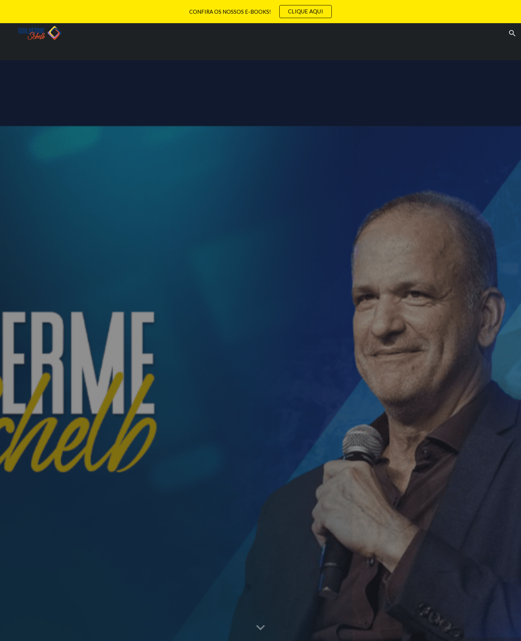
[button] (512, 33)
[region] (260, 11)
